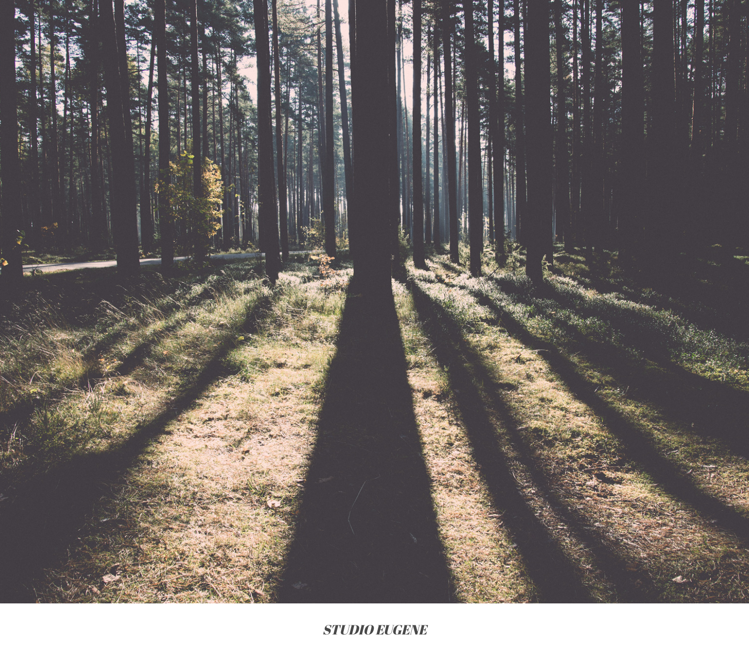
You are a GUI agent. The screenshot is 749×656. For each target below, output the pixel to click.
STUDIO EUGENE (374, 629)
